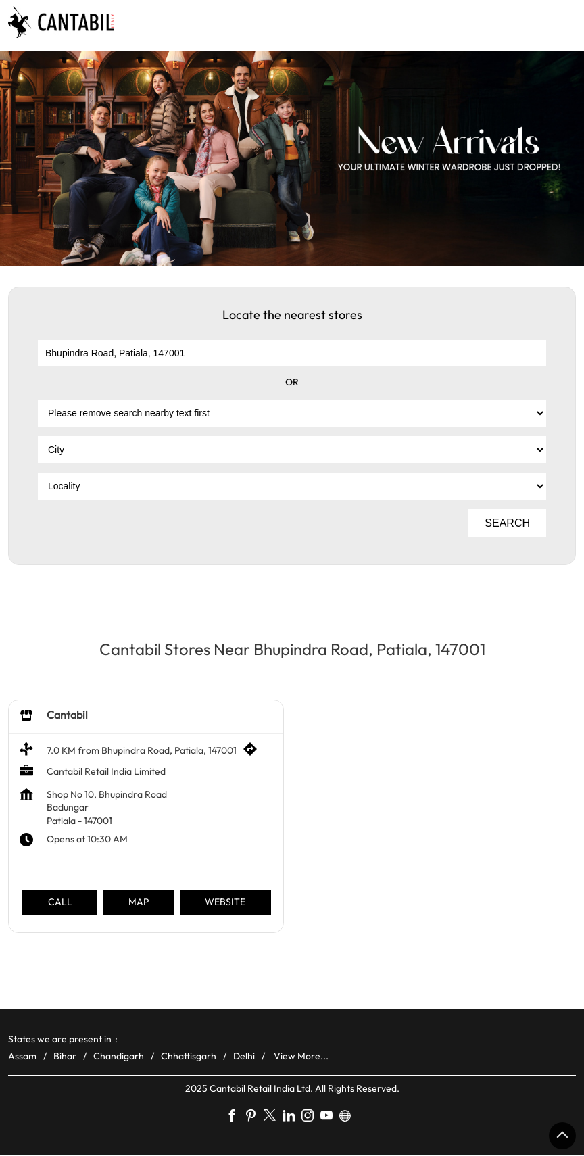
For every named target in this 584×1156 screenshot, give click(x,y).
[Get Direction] (253, 753)
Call (60, 902)
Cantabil (67, 714)
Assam (22, 1056)
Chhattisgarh (188, 1056)
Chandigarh (118, 1056)
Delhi (244, 1056)
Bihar (64, 1056)
